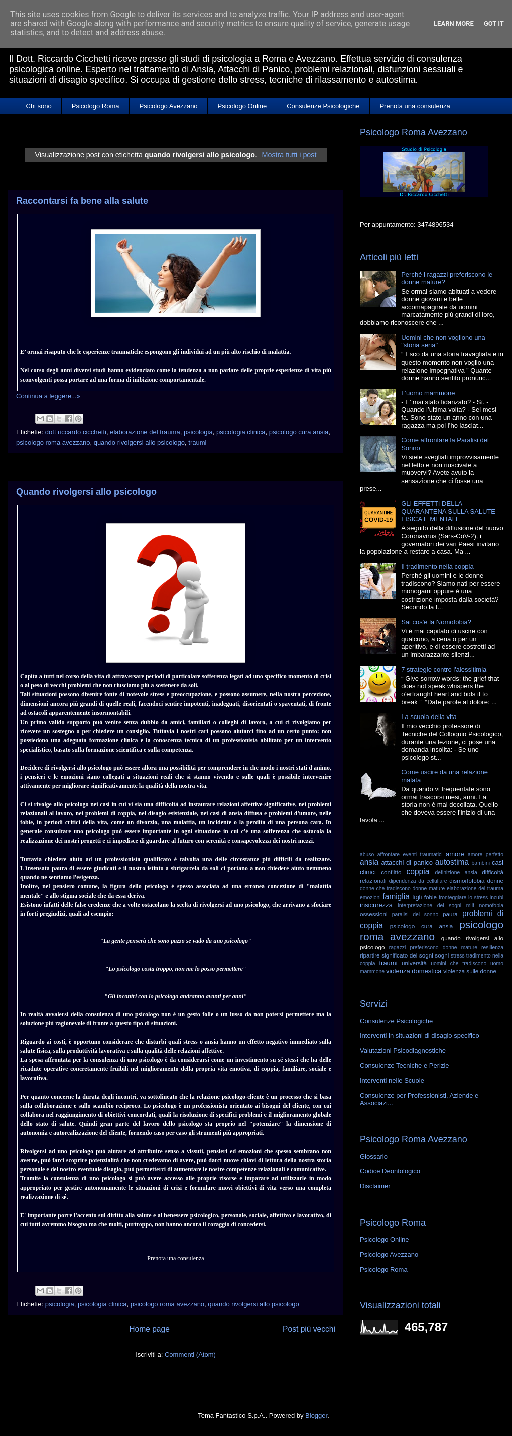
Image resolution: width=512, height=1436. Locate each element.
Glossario (374, 1156)
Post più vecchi (309, 1329)
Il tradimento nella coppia (437, 566)
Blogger (316, 1415)
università (414, 963)
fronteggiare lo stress (463, 897)
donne (495, 880)
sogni (442, 955)
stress (458, 956)
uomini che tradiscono (458, 963)
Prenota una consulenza (414, 106)
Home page (149, 1329)
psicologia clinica (241, 432)
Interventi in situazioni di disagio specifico (419, 1035)
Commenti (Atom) (190, 1354)
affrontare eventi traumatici (410, 854)
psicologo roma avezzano (53, 442)
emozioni (370, 897)
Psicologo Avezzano (168, 106)
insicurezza (376, 905)
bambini (481, 863)
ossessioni (374, 914)
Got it (494, 23)
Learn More (454, 23)
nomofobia (491, 905)
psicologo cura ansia (299, 432)
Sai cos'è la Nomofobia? (436, 622)
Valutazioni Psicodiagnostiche (403, 1050)
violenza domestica (414, 971)
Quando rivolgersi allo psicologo (86, 492)
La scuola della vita (429, 717)
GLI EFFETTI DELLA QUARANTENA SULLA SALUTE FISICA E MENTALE (448, 511)
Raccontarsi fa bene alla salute (82, 201)
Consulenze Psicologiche (323, 106)
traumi (197, 442)
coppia (417, 871)
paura (450, 914)
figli (417, 897)
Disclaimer (375, 1186)
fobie (430, 897)
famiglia (396, 896)
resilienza (492, 947)
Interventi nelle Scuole (392, 1080)
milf (470, 905)
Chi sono (39, 106)
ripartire (370, 955)
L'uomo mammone (428, 393)
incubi (496, 897)
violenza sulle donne (469, 971)
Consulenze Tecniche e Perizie (404, 1065)
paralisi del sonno (415, 914)
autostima (452, 862)
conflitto (391, 872)
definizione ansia (456, 872)
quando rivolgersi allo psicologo (139, 442)
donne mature (429, 888)
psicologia (198, 432)
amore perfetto (485, 854)
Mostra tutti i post (289, 155)
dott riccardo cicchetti (75, 432)
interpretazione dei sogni (429, 905)
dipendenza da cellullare (418, 881)
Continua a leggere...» (48, 396)
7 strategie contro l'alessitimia (443, 669)
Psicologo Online (242, 106)
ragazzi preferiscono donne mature (433, 947)
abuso (367, 854)
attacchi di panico (407, 862)
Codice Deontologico (390, 1171)
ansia (369, 862)
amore (455, 854)
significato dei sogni (407, 955)
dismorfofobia (466, 880)
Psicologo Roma (95, 106)
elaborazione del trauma (145, 432)
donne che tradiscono (385, 888)
